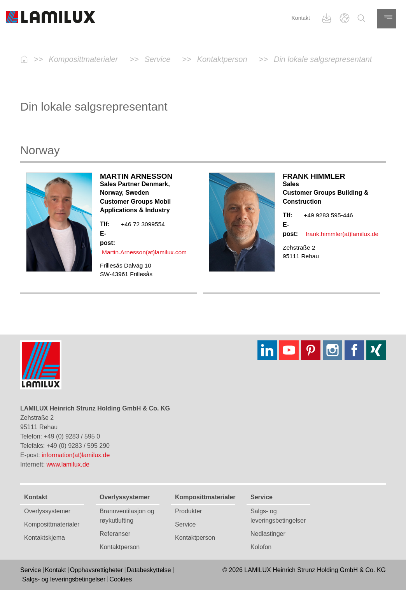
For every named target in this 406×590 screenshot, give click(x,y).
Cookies (120, 579)
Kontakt (301, 18)
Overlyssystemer (47, 511)
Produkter (188, 511)
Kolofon (260, 547)
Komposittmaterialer (51, 524)
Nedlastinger (267, 533)
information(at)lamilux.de (76, 455)
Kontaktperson (120, 547)
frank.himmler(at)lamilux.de (342, 234)
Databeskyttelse (149, 570)
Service (185, 524)
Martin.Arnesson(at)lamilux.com (144, 252)
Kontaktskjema (44, 537)
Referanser (115, 533)
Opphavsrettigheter (96, 570)
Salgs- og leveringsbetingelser (63, 579)
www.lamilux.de (68, 464)
